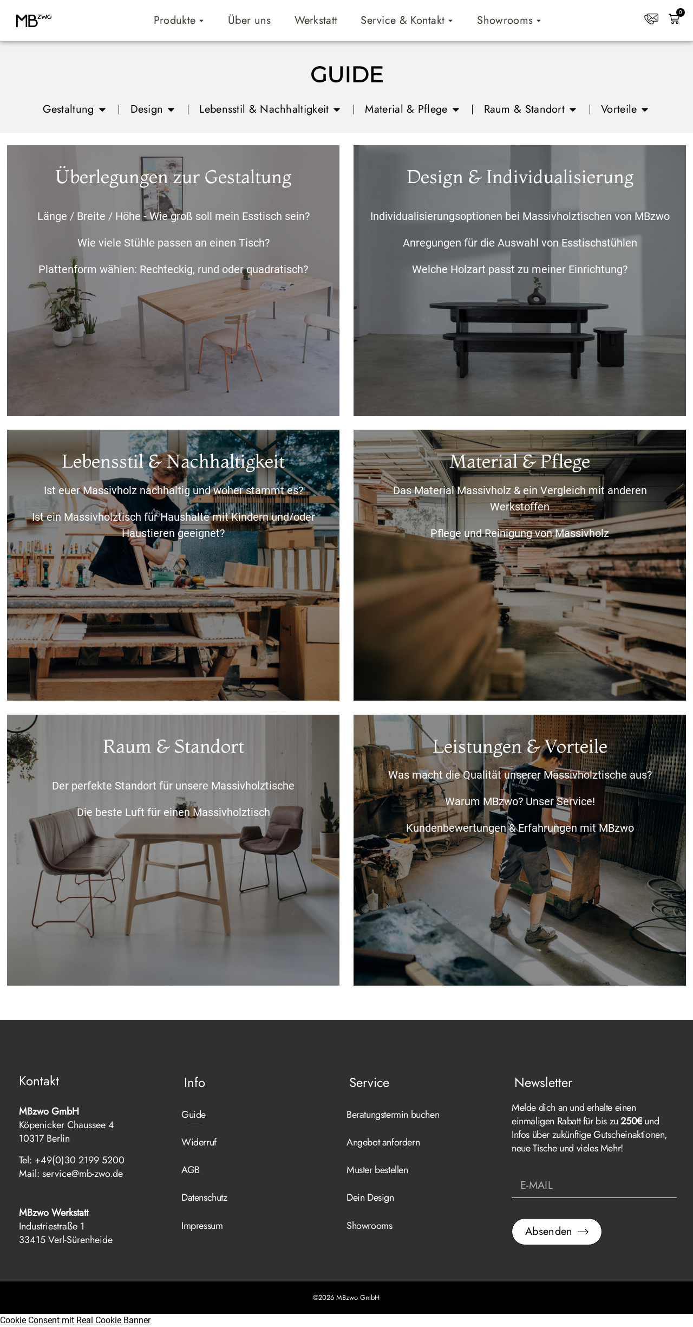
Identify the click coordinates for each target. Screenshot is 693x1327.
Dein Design (370, 1197)
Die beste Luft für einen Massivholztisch (173, 812)
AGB (190, 1170)
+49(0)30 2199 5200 (80, 1160)
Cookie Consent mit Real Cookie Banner (75, 1320)
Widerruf (199, 1142)
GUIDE (346, 74)
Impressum (202, 1226)
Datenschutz (204, 1197)
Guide (193, 1115)
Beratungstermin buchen (392, 1115)
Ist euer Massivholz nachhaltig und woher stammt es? (173, 490)
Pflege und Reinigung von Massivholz (519, 533)
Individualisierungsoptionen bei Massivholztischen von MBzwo (520, 216)
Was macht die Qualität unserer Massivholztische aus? (520, 774)
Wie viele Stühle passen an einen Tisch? (173, 242)
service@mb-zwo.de (82, 1174)
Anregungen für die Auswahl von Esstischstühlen (520, 242)
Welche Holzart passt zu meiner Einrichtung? (519, 269)
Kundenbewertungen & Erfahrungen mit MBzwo (520, 827)
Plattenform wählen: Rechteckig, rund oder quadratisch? (173, 269)
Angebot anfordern (383, 1142)
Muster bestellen (377, 1170)
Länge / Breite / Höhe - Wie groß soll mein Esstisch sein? (173, 216)
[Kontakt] (651, 19)
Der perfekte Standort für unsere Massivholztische (173, 785)
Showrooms (369, 1226)
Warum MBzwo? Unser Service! (520, 801)
